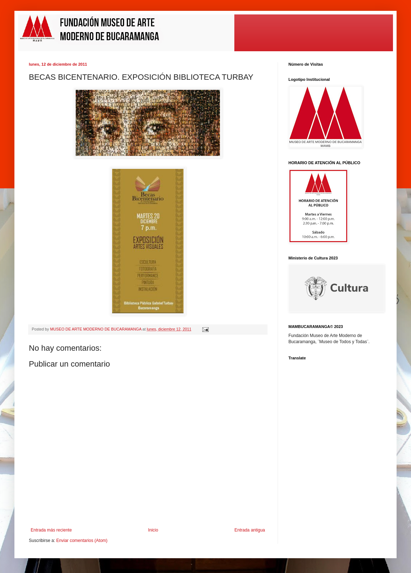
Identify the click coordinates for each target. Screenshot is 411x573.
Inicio (153, 530)
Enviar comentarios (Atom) (81, 540)
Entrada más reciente (51, 530)
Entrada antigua (249, 530)
